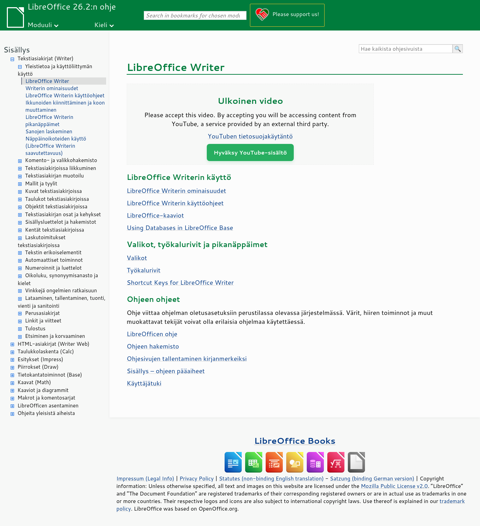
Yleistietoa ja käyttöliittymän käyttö (55, 70)
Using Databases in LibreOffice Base (180, 227)
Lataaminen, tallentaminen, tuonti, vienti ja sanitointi (61, 301)
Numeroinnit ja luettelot (53, 267)
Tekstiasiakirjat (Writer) (45, 58)
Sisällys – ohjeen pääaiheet (166, 370)
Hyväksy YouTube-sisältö (250, 152)
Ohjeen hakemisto (153, 346)
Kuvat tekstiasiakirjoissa (53, 191)
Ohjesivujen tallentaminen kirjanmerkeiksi (187, 358)
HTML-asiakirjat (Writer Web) (53, 343)
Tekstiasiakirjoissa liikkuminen (60, 168)
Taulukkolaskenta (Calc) (45, 351)
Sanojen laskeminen (48, 131)
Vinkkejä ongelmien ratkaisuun (61, 290)
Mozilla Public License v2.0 (394, 486)
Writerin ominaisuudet (51, 88)
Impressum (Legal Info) (145, 478)
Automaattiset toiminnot (54, 260)
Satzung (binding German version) (372, 478)
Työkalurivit (144, 270)
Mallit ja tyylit (41, 183)
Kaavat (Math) (34, 382)
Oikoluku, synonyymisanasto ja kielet (58, 279)
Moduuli (39, 24)
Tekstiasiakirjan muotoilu (54, 175)
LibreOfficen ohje (152, 333)
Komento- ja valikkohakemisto (61, 160)
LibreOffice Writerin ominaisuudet (176, 190)
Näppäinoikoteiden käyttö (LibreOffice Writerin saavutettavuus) (55, 146)
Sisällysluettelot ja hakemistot (60, 221)
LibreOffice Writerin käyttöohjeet (64, 95)
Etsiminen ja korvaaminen (55, 336)
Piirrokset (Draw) (38, 366)
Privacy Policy (196, 478)
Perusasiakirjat (42, 313)
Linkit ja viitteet (43, 320)
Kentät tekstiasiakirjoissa (54, 229)
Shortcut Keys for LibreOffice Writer (180, 282)
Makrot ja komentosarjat (46, 397)
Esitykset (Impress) (40, 359)
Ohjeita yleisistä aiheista (46, 413)
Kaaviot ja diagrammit (42, 390)
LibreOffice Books (295, 441)
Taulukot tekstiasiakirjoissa (57, 199)
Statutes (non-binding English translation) (271, 478)
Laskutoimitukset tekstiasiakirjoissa (41, 241)
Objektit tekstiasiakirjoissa (56, 206)
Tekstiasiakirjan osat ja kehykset (63, 214)
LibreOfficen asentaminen (47, 405)
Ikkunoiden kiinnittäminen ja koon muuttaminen (65, 106)
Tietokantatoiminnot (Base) (49, 374)
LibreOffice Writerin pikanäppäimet (49, 120)
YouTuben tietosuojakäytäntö (250, 136)
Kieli (100, 24)
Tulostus (35, 328)
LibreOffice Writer (47, 81)
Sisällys (16, 49)
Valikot (137, 257)
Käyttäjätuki (144, 383)
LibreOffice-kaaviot (155, 215)
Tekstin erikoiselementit (53, 252)
